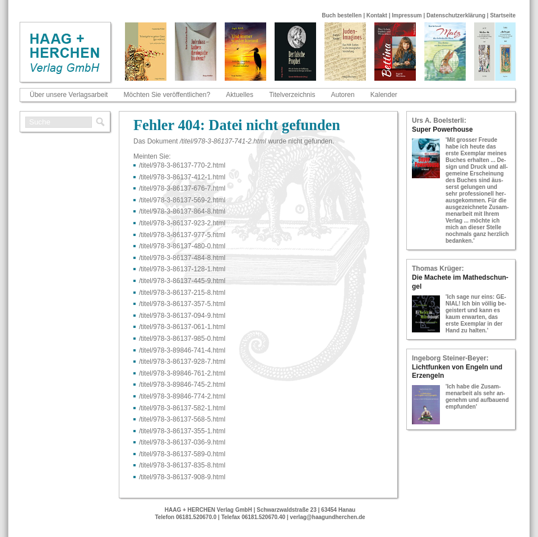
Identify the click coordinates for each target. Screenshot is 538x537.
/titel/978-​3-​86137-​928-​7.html (182, 361)
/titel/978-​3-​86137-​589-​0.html (182, 454)
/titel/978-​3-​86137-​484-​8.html (182, 258)
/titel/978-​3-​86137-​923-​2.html (182, 223)
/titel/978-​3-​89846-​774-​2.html (182, 396)
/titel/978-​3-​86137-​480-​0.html (182, 246)
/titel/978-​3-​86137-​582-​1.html (182, 408)
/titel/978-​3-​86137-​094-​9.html (182, 316)
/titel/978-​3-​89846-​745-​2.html (182, 384)
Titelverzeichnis (292, 95)
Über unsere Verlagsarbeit (69, 95)
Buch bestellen (341, 15)
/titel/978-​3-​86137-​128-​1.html (182, 269)
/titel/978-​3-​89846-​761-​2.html (182, 373)
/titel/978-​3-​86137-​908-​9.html (182, 477)
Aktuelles (239, 95)
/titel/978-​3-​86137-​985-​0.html (182, 338)
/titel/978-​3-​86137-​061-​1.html (182, 327)
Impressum (406, 15)
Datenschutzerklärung (455, 15)
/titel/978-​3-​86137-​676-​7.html (182, 188)
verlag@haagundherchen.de (327, 517)
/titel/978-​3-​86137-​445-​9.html (182, 281)
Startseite (503, 15)
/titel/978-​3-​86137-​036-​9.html (182, 442)
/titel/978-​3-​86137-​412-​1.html (182, 177)
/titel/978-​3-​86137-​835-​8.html (182, 465)
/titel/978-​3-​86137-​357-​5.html (182, 304)
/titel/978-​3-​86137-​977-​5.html (182, 235)
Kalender (383, 95)
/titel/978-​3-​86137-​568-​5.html (182, 419)
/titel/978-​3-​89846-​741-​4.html (182, 350)
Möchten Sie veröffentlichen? (167, 95)
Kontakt (377, 15)
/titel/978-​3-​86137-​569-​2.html (182, 200)
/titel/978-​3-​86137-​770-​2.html (182, 165)
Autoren (343, 95)
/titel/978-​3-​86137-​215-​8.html (182, 293)
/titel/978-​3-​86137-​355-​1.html (182, 431)
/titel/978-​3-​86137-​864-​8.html (182, 211)
